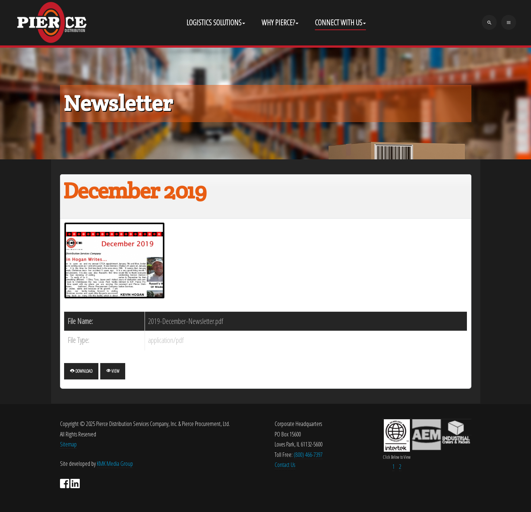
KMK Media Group (115, 463)
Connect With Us (340, 23)
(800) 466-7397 (308, 455)
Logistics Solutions (215, 23)
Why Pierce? (280, 23)
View (112, 371)
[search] (489, 22)
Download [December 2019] (81, 371)
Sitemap (68, 444)
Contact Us (285, 465)
